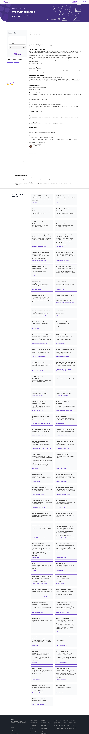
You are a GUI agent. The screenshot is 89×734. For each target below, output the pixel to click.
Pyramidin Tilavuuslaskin (38, 494)
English (55, 720)
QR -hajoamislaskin (60, 343)
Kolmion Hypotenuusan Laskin (63, 356)
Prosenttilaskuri (59, 229)
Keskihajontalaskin (36, 229)
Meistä (12, 725)
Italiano (67, 723)
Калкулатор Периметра (19, 179)
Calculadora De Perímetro (19, 182)
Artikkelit (12, 727)
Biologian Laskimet (33, 720)
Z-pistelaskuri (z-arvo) (61, 468)
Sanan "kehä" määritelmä (35, 34)
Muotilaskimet (43, 730)
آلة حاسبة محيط (35, 182)
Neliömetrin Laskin (60, 423)
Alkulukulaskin (59, 570)
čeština (65, 728)
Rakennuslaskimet (33, 722)
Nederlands (69, 725)
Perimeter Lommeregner (28, 177)
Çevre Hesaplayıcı (60, 182)
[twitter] (76, 2)
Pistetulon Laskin (60, 289)
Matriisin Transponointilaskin (39, 356)
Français (74, 720)
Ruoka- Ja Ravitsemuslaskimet (46, 723)
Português (59, 720)
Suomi (59, 725)
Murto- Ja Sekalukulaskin (38, 704)
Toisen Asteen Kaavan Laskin (62, 448)
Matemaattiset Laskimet (18, 8)
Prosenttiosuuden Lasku (61, 662)
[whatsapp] (74, 2)
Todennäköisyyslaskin (61, 679)
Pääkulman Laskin (36, 289)
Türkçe (62, 722)
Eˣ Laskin (34, 570)
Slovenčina (74, 722)
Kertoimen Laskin (60, 692)
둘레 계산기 (60, 177)
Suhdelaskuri (35, 631)
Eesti (63, 730)
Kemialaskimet (43, 720)
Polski (73, 725)
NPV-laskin (34, 662)
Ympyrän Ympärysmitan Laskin (39, 260)
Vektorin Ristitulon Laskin (38, 202)
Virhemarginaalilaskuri (37, 410)
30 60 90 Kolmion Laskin (61, 202)
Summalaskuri (35, 468)
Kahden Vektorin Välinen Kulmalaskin (64, 410)
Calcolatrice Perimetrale (59, 183)
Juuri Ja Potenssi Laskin (37, 275)
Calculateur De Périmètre (42, 182)
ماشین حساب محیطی (47, 179)
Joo (10, 61)
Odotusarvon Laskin (36, 216)
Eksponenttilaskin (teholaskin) (39, 435)
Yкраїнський (59, 730)
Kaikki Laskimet (44, 733)
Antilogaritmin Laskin (61, 557)
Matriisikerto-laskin (60, 384)
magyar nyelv (69, 728)
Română (70, 722)
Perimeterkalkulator (19, 177)
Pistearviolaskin (59, 315)
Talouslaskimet (32, 723)
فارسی (55, 728)
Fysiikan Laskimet (33, 728)
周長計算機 (54, 182)
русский (67, 720)
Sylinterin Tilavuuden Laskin (62, 519)
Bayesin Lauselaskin (36, 557)
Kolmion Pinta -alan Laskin (62, 275)
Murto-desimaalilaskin (37, 692)
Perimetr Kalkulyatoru (39, 179)
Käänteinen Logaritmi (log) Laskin (40, 596)
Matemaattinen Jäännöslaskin (63, 435)
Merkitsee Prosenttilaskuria (62, 612)
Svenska (55, 725)
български (56, 723)
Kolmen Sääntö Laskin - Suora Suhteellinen (42, 448)
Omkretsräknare (18, 184)
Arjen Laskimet (43, 725)
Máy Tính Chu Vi (54, 177)
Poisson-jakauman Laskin (62, 596)
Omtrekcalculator (37, 177)
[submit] (84, 1)
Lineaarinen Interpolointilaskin (39, 343)
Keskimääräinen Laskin (37, 395)
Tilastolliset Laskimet (33, 731)
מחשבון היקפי (64, 178)
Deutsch (55, 722)
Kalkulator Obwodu (45, 177)
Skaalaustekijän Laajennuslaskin (39, 537)
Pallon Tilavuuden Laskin (61, 645)
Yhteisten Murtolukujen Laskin (39, 246)
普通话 (74, 728)
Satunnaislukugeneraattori (62, 395)
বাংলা (55, 730)
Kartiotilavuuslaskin (60, 507)
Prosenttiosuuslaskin (61, 328)
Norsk (62, 725)
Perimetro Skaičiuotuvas (51, 183)
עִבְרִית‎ (62, 728)
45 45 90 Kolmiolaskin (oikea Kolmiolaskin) (41, 384)
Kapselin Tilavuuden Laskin (62, 481)
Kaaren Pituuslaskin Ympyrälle (39, 315)
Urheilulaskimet (44, 728)
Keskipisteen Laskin (36, 304)
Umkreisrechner (49, 182)
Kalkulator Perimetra (29, 179)
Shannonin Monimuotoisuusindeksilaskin (65, 537)
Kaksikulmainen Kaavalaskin (62, 260)
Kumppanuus (13, 730)
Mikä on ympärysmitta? (34, 32)
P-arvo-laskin (35, 645)
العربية (71, 720)
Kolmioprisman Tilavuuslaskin (63, 494)
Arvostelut (13, 728)
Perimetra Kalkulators (68, 177)
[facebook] (72, 2)
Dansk (65, 725)
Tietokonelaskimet (33, 730)
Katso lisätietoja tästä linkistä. (35, 63)
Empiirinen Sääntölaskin (61, 631)
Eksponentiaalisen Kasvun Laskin (39, 583)
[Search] (81, 1)
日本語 (59, 722)
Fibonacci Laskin (36, 481)
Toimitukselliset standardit (15, 732)
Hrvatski (60, 723)
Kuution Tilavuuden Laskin (38, 519)
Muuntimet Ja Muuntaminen (46, 722)
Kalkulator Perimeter (67, 183)
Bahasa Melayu (72, 723)
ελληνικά (58, 728)
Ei (16, 61)
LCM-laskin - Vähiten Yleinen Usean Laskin (41, 423)
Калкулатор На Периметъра (34, 183)
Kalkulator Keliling (66, 182)
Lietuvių (64, 723)
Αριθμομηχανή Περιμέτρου (57, 178)
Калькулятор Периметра (28, 182)
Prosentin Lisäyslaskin (37, 328)
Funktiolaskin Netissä (61, 216)
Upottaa (63, 1)
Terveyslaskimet (33, 725)
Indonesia (66, 722)
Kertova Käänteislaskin (37, 612)
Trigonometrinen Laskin (37, 370)
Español (63, 720)
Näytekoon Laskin (60, 583)
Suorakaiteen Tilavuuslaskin (38, 507)
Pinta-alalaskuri (36, 679)
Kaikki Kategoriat (44, 731)
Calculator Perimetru (18, 183)
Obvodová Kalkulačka (26, 183)
